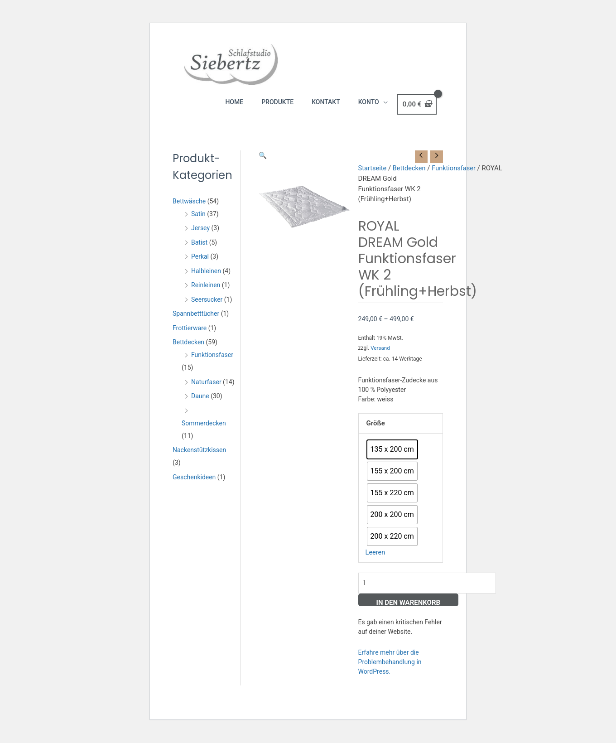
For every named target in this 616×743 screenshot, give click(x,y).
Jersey (200, 237)
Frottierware (190, 337)
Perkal (200, 265)
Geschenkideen (194, 486)
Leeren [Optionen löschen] (376, 561)
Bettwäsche (189, 210)
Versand (380, 357)
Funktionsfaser (212, 363)
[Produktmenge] (430, 592)
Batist (199, 251)
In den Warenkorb (408, 612)
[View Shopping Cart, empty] (417, 115)
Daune (200, 405)
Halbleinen (206, 280)
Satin (198, 223)
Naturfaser (206, 391)
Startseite (373, 178)
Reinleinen (205, 294)
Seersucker (206, 308)
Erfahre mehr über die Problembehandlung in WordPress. (390, 671)
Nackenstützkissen (199, 459)
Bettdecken (188, 351)
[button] (263, 164)
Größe (375, 432)
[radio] (392, 458)
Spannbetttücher (196, 322)
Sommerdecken (204, 432)
